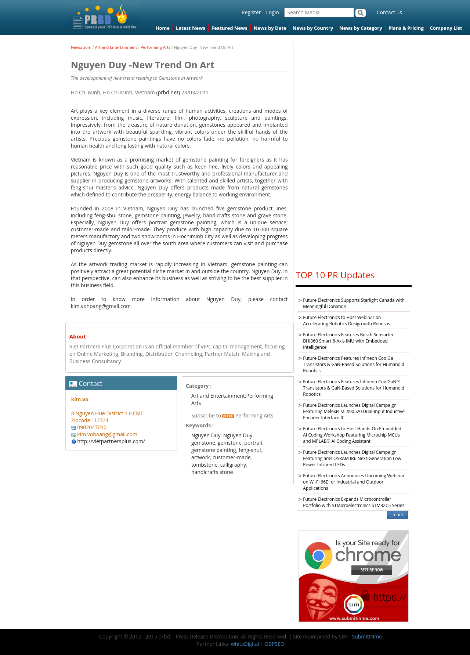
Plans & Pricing (406, 28)
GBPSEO (275, 643)
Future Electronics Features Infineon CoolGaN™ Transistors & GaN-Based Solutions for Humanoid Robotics (353, 388)
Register (251, 12)
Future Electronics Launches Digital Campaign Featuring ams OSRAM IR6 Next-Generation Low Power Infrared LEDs (352, 458)
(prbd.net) (168, 92)
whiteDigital (245, 643)
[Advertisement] (354, 153)
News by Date (270, 28)
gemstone (230, 442)
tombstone (204, 464)
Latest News (190, 28)
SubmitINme (367, 636)
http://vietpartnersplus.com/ (111, 441)
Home (163, 28)
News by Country (313, 28)
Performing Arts (155, 47)
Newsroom (81, 47)
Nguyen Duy (206, 435)
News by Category (360, 28)
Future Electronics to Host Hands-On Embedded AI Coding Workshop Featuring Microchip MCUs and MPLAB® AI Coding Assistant (352, 435)
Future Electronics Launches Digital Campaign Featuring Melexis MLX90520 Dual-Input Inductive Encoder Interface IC (354, 411)
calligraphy (233, 464)
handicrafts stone (212, 471)
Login (272, 12)
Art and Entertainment (116, 47)
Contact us (389, 12)
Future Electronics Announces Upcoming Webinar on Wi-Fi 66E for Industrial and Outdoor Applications (353, 482)
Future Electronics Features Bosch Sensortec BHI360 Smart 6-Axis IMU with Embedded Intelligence (348, 341)
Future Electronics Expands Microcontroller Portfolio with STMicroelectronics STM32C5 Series (353, 502)
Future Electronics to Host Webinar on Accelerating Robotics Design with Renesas (346, 320)
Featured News (229, 28)
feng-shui (250, 449)
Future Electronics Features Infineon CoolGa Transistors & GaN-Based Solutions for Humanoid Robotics (353, 364)
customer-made (232, 457)
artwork (200, 457)
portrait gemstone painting (227, 446)
